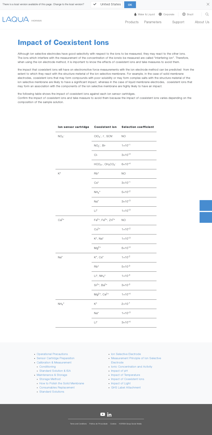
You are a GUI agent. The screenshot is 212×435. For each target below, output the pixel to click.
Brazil (190, 14)
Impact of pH (119, 371)
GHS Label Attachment (126, 387)
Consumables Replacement (57, 387)
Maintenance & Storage (52, 375)
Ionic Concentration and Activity (131, 367)
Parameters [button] (153, 22)
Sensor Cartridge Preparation (56, 358)
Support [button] (178, 22)
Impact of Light (121, 383)
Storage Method (50, 379)
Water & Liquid (144, 14)
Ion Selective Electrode (126, 354)
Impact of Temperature (125, 375)
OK (130, 4)
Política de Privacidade (98, 424)
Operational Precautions (52, 354)
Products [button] (132, 22)
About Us (202, 22)
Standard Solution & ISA (55, 371)
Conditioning (47, 367)
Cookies (113, 424)
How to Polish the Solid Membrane (61, 383)
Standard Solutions (51, 392)
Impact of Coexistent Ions (127, 379)
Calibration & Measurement (54, 362)
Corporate (168, 14)
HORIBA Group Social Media (130, 424)
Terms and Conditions (78, 424)
